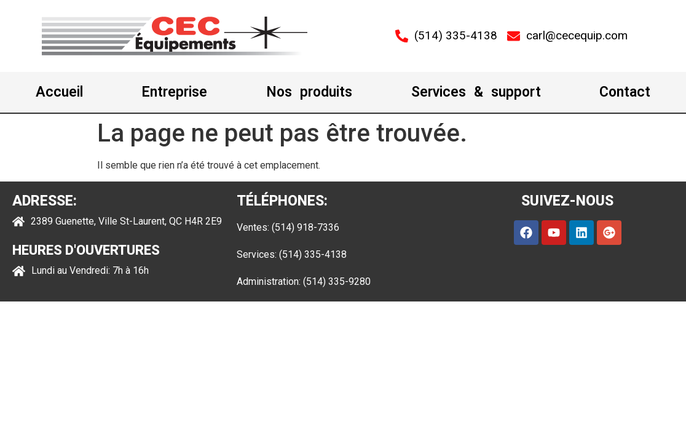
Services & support (476, 92)
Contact (624, 92)
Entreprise (174, 92)
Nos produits (309, 92)
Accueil (59, 92)
